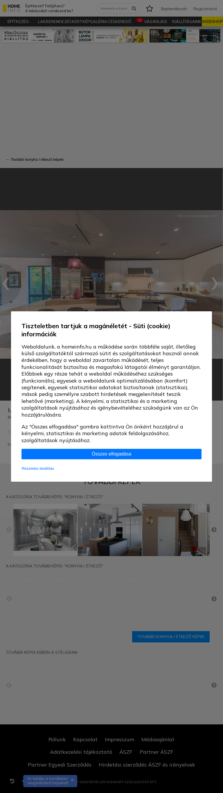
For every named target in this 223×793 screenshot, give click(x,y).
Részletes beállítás (37, 468)
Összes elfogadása (111, 453)
